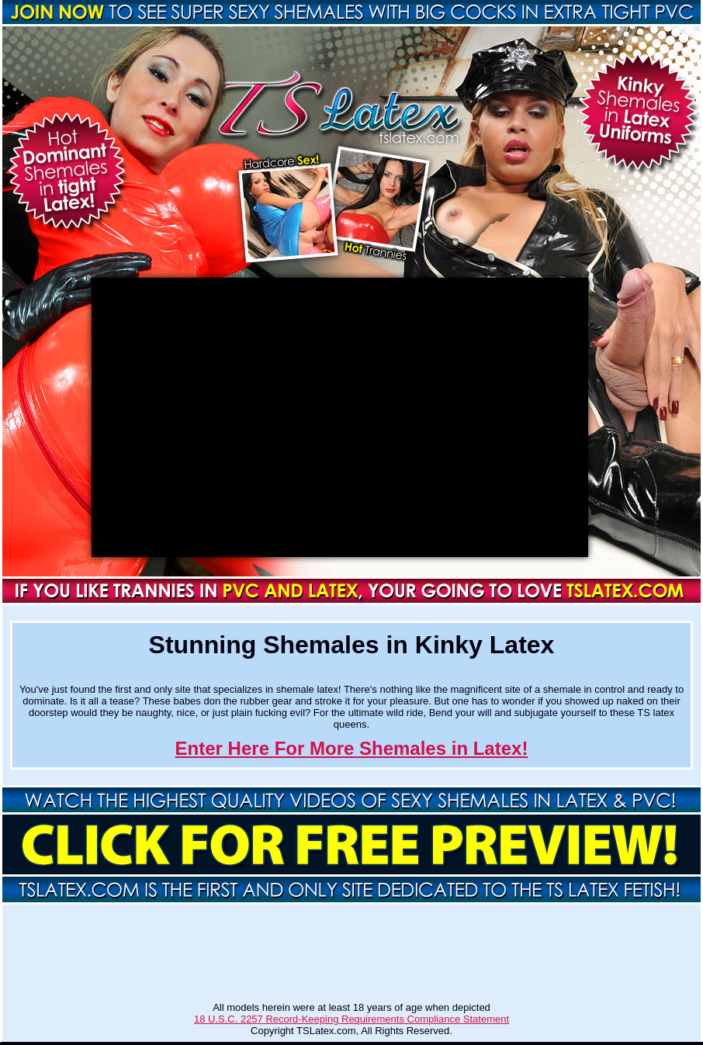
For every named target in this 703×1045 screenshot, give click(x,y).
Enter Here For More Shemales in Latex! (351, 748)
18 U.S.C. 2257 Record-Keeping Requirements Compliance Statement (351, 1019)
